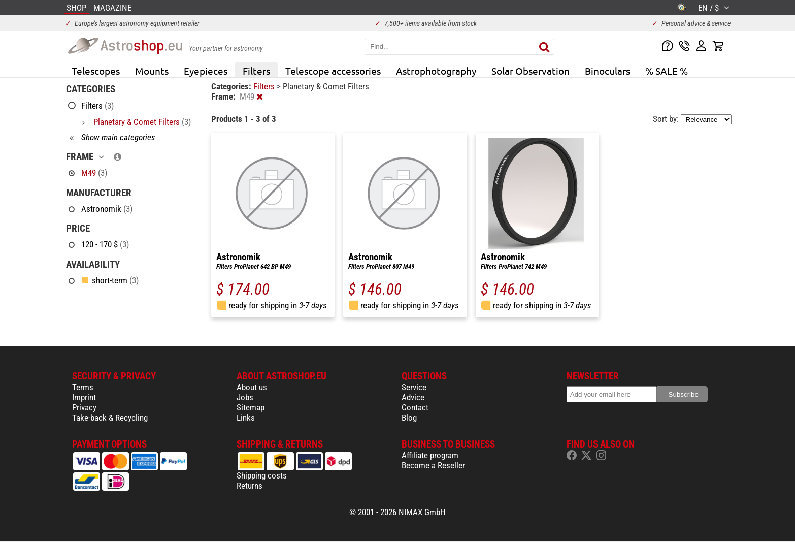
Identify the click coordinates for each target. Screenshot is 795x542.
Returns (249, 486)
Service (414, 387)
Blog (409, 417)
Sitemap (250, 407)
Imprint (84, 397)
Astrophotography (436, 71)
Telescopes (96, 71)
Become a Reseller (433, 465)
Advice (413, 397)
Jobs (245, 397)
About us (252, 387)
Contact (415, 407)
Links (246, 417)
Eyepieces (205, 71)
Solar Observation (530, 71)
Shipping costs (262, 475)
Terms (82, 387)
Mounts (152, 71)
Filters (256, 71)
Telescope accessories (333, 71)
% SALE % (666, 71)
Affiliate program (430, 455)
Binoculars (607, 71)
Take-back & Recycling (110, 417)
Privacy (84, 407)
